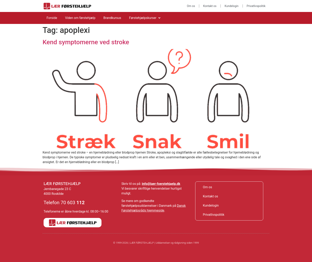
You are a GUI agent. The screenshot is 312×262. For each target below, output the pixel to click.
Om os (191, 6)
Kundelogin (232, 6)
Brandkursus (112, 18)
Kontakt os (209, 6)
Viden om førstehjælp (80, 18)
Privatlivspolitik (256, 6)
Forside (52, 18)
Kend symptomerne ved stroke (86, 42)
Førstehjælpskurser (144, 18)
